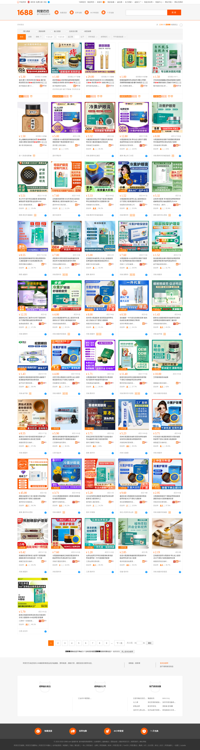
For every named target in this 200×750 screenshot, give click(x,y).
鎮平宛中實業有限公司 (26, 383)
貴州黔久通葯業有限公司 (93, 502)
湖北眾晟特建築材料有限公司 (158, 702)
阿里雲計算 (117, 745)
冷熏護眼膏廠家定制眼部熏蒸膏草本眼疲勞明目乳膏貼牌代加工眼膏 (65, 557)
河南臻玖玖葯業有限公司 (93, 205)
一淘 (83, 745)
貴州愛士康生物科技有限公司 (60, 145)
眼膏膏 (137, 663)
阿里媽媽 (103, 745)
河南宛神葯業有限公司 (127, 442)
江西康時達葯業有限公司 (60, 442)
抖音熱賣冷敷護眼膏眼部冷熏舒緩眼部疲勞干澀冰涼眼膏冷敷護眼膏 (166, 438)
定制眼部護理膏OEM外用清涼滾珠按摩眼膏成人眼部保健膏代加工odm (66, 200)
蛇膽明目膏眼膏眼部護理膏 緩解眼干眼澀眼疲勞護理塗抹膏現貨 (32, 378)
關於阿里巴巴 (124, 742)
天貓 (71, 745)
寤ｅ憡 (77, 83)
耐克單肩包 (152, 706)
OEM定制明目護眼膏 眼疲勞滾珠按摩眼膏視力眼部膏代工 (100, 497)
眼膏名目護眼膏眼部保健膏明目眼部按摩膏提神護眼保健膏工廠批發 (166, 319)
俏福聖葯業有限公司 (127, 205)
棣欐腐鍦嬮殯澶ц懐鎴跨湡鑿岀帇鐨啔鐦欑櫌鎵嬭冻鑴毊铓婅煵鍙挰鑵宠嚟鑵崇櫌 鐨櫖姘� (133, 81)
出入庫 (135, 702)
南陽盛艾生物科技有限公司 (161, 442)
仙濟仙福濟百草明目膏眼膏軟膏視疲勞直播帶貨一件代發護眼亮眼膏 (99, 557)
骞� (44, 86)
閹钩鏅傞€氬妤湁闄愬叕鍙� (161, 86)
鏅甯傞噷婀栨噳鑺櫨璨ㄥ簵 (26, 145)
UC (145, 745)
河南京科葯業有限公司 (161, 502)
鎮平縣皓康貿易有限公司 (161, 264)
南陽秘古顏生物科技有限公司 (161, 383)
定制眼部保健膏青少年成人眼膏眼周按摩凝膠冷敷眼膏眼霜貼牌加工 (99, 259)
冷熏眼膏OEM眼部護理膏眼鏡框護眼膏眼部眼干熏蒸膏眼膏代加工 (66, 141)
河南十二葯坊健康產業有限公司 (127, 264)
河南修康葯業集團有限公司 (161, 145)
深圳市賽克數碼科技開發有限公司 (174, 702)
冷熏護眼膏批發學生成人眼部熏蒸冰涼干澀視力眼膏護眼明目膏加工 (133, 200)
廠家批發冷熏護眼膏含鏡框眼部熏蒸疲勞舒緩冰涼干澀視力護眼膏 (133, 497)
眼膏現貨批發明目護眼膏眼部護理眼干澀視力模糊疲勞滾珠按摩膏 (133, 378)
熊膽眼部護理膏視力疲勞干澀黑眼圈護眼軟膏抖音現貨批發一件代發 (32, 557)
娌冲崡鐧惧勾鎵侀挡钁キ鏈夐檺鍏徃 (60, 86)
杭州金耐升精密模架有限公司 (158, 710)
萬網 (140, 745)
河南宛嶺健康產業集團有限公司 (60, 324)
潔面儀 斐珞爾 (167, 706)
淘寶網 (65, 745)
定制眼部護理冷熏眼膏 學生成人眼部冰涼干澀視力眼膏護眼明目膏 (166, 557)
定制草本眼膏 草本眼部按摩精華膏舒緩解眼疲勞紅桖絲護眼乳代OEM (166, 200)
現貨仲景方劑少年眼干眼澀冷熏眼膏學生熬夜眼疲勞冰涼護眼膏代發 (99, 200)
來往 (156, 745)
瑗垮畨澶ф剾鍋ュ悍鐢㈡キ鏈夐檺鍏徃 (93, 86)
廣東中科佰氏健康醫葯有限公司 (93, 264)
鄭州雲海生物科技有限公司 (127, 383)
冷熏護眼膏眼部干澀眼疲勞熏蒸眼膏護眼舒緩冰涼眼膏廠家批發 (166, 497)
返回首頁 (116, 651)
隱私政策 (114, 742)
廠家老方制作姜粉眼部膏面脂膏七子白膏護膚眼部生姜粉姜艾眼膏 (32, 438)
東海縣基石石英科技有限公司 (173, 710)
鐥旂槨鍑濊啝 (57, 89)
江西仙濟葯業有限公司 (93, 561)
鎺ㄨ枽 (44, 83)
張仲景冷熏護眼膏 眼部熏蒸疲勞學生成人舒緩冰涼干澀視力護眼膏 (99, 319)
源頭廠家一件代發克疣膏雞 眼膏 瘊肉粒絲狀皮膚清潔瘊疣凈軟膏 (133, 319)
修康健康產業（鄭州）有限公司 (26, 324)
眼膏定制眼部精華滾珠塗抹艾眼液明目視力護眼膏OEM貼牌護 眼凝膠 (32, 616)
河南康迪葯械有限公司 (93, 383)
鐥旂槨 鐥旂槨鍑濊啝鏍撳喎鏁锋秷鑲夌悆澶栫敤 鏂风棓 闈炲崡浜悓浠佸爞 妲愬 (66, 81)
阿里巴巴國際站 (31, 745)
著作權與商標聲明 (85, 742)
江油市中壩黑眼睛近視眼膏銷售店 (90, 698)
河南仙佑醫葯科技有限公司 (60, 264)
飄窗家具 (151, 698)
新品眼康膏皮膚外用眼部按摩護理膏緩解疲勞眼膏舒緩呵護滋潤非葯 (166, 259)
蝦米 (109, 745)
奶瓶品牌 (136, 706)
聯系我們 (134, 742)
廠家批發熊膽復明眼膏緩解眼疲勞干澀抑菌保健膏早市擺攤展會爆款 (65, 438)
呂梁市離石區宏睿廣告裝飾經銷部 (145, 698)
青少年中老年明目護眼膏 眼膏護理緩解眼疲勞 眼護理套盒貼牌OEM (32, 200)
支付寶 (150, 745)
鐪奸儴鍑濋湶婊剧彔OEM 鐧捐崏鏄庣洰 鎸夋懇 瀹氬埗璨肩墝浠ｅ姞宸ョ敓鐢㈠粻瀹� (100, 81)
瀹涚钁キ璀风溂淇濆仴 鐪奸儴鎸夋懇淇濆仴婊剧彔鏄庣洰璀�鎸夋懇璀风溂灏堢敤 (32, 81)
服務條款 (105, 742)
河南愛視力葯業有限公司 (60, 383)
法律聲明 (97, 742)
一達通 (175, 745)
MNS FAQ (166, 698)
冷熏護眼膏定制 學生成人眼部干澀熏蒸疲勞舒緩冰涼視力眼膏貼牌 (133, 141)
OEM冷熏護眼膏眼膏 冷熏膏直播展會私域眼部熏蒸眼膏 (66, 497)
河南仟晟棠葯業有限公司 (60, 561)
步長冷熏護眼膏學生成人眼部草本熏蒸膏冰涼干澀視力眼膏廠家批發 (65, 319)
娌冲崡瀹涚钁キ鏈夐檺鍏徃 (26, 86)
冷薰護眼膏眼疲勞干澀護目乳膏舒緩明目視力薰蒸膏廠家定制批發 (99, 141)
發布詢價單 (164, 663)
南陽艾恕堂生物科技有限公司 (26, 561)
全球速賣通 (56, 745)
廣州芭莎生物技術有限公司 (26, 502)
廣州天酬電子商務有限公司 (93, 442)
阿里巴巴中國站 (45, 745)
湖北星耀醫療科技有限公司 (127, 502)
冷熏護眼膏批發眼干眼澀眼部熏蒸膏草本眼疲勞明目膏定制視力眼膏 (166, 141)
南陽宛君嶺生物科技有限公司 (161, 561)
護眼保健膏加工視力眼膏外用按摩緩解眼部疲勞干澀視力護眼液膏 (32, 497)
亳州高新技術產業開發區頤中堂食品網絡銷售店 (127, 561)
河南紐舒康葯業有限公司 (161, 324)
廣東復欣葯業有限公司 (127, 145)
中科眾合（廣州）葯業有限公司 (161, 205)
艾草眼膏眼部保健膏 (160, 377)
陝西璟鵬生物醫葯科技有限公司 (26, 264)
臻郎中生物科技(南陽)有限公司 (60, 502)
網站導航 (143, 742)
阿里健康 (168, 745)
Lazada (183, 745)
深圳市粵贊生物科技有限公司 (127, 324)
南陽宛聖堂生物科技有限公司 (26, 442)
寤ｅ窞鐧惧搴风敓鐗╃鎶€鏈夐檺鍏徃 (127, 86)
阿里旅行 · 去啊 (92, 745)
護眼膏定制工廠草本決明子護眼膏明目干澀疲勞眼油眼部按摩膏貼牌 (32, 319)
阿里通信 (133, 745)
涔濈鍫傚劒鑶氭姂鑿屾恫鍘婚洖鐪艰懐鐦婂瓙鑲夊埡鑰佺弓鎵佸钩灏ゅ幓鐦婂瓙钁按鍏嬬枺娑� (167, 81)
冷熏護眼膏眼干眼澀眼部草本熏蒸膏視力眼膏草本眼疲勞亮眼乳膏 (99, 378)
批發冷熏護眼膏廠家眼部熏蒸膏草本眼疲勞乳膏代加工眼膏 (133, 557)
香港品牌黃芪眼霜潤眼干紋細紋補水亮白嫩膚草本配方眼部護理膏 (99, 438)
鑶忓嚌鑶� (67, 89)
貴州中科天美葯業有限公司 (60, 205)
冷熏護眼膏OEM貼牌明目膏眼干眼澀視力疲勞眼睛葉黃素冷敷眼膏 (133, 259)
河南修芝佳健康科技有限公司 (93, 145)
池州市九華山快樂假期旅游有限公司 (146, 710)
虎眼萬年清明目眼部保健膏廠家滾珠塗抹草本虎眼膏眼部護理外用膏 (65, 259)
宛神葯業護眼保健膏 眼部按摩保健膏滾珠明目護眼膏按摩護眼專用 (133, 438)
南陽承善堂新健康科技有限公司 (93, 324)
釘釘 (161, 745)
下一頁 (119, 643)
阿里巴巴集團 (19, 745)
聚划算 (77, 745)
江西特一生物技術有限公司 (26, 621)
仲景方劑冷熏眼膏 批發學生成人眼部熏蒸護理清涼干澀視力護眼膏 (66, 378)
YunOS (125, 745)
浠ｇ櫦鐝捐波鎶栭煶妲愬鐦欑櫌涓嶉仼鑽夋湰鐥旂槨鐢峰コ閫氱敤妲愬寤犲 (32, 141)
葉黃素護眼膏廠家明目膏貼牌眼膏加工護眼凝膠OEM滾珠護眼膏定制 (32, 259)
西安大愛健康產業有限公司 (26, 205)
